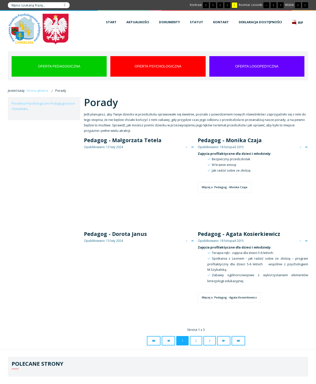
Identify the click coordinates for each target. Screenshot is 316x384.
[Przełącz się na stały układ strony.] (298, 5)
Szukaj (65, 5)
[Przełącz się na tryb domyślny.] (206, 5)
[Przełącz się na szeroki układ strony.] (305, 5)
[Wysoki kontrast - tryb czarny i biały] (220, 5)
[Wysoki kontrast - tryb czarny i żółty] (227, 5)
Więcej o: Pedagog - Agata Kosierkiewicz (229, 297)
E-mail (192, 147)
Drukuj (186, 147)
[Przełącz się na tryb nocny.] (213, 5)
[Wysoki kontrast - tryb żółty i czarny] (234, 5)
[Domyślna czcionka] (273, 5)
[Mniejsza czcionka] (266, 5)
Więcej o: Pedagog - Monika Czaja (224, 187)
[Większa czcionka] (281, 5)
